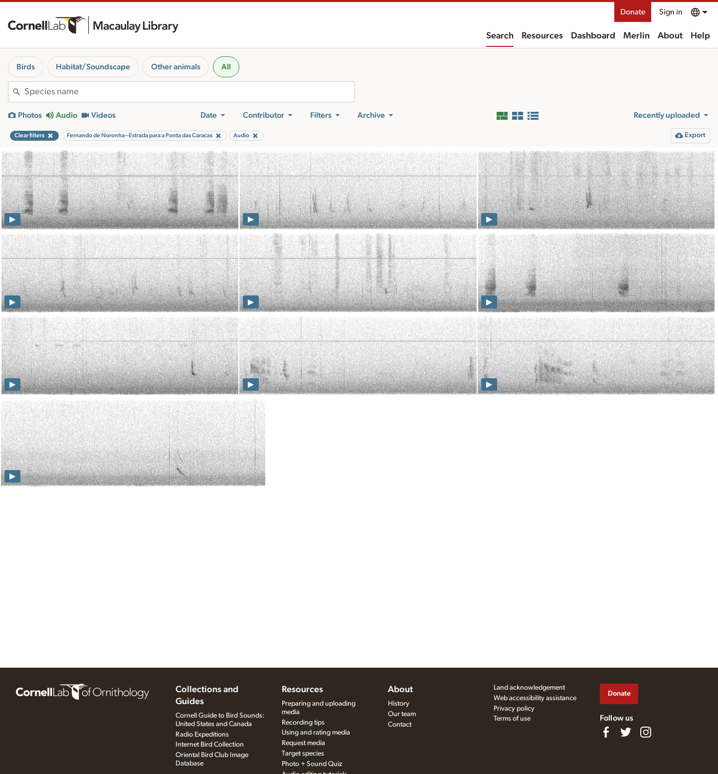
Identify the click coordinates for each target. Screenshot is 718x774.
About (670, 35)
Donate (632, 12)
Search (500, 35)
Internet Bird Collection (210, 744)
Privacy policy (514, 708)
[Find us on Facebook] (606, 732)
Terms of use (512, 718)
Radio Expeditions (202, 734)
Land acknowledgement (529, 687)
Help (700, 35)
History (398, 703)
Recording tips (303, 722)
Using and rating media (316, 732)
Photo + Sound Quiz (312, 764)
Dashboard (593, 35)
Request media (303, 743)
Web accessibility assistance (535, 698)
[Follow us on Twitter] (626, 732)
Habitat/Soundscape (93, 67)
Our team (402, 714)
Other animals (175, 67)
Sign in (671, 12)
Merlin (636, 35)
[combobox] (189, 92)
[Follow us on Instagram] (646, 732)
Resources (542, 35)
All (226, 67)
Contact (399, 724)
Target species (303, 753)
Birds (25, 67)
